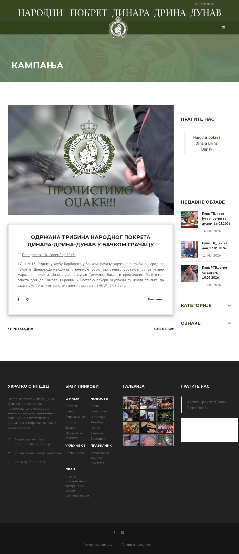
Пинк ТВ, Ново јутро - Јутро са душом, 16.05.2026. (216, 218)
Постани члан (75, 453)
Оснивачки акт (75, 417)
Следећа (164, 329)
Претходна (20, 329)
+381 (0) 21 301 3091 (31, 462)
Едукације (98, 438)
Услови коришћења (98, 544)
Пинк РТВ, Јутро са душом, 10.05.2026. (214, 272)
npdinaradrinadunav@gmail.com (37, 453)
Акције (95, 427)
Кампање (155, 299)
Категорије (196, 305)
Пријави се (206, 4)
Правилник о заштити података (100, 457)
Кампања (97, 433)
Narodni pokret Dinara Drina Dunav (206, 143)
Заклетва (71, 427)
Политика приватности (137, 544)
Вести (95, 406)
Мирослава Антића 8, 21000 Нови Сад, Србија (33, 441)
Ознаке (191, 323)
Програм (71, 406)
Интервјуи (98, 417)
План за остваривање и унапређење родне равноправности (77, 485)
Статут (69, 411)
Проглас (71, 422)
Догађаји (97, 422)
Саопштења (99, 411)
